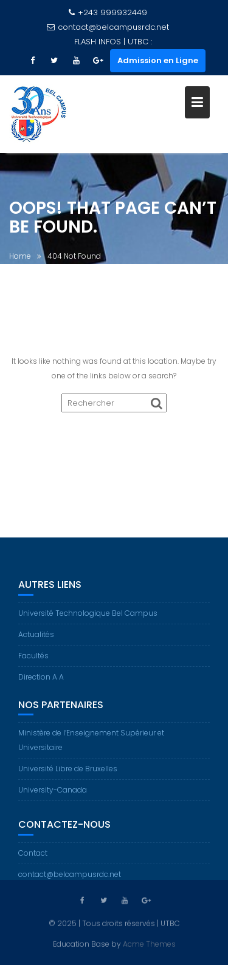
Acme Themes (149, 943)
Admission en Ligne (157, 60)
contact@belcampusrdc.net (108, 27)
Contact (32, 859)
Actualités (36, 641)
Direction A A (41, 683)
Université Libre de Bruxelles (67, 775)
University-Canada (52, 796)
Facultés (33, 662)
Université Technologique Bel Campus (87, 620)
